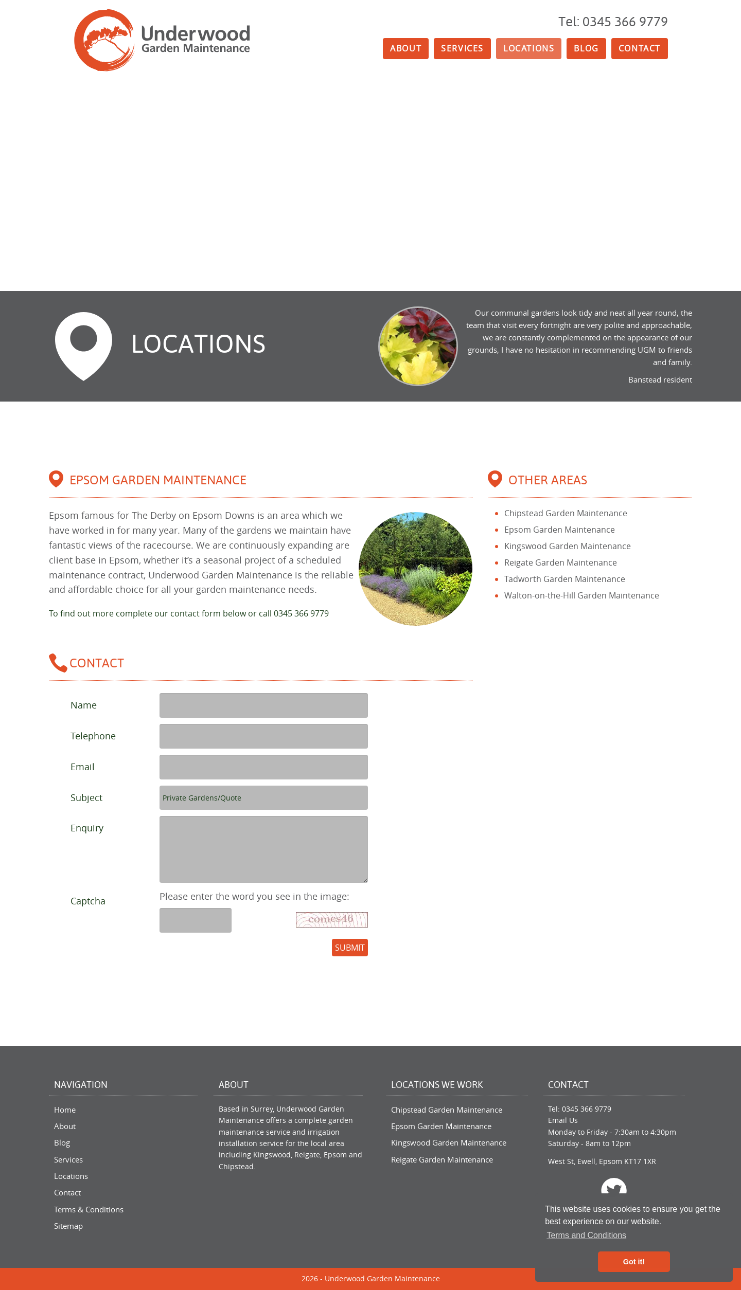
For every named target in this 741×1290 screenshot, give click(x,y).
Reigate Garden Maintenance (560, 562)
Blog (586, 48)
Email (82, 766)
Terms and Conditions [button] (586, 1235)
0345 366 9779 (586, 1109)
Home (65, 1109)
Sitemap (68, 1226)
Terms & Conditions (88, 1209)
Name (83, 705)
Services (462, 48)
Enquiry (86, 827)
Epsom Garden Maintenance (559, 529)
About (405, 48)
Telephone (93, 735)
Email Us (563, 1120)
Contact (640, 48)
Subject (86, 797)
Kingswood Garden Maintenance (567, 546)
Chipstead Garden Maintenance (565, 513)
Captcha (87, 900)
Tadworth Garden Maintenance (564, 579)
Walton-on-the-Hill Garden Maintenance (581, 595)
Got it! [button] (634, 1262)
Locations (528, 48)
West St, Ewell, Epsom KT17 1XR (602, 1161)
